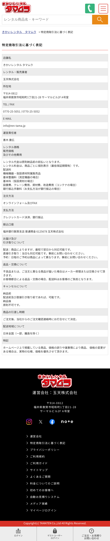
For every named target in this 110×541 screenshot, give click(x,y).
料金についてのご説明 (45, 483)
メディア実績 (39, 503)
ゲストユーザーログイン (55, 532)
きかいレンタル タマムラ (19, 32)
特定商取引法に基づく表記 (48, 443)
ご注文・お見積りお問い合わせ (92, 534)
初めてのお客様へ (42, 490)
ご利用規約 (37, 456)
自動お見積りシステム (45, 497)
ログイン (18, 532)
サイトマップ (39, 470)
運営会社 (36, 436)
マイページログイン (43, 510)
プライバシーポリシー (45, 450)
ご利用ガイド (39, 463)
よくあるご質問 (40, 476)
